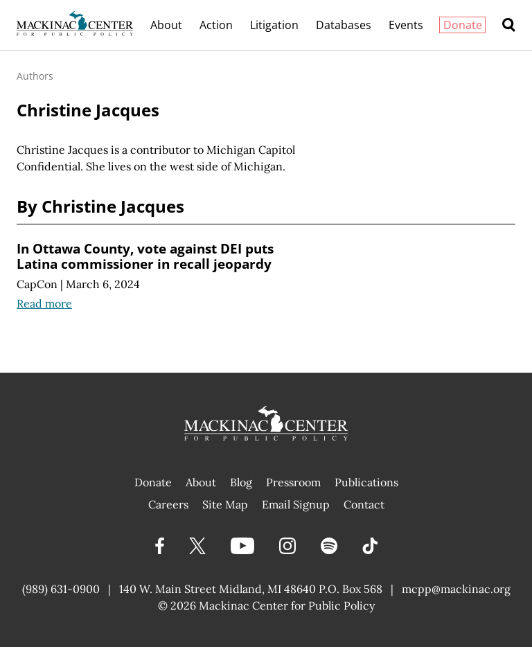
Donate (462, 25)
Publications (366, 482)
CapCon (37, 284)
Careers (168, 504)
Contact (364, 504)
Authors (35, 75)
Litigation (274, 25)
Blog (241, 482)
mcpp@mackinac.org (456, 589)
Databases (343, 25)
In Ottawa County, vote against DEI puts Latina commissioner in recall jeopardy (145, 256)
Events (406, 25)
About (166, 25)
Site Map (225, 504)
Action (216, 25)
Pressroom (293, 482)
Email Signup (296, 504)
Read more (44, 303)
